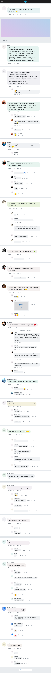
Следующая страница (25, 669)
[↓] (23, 14)
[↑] (20, 14)
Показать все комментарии (25, 210)
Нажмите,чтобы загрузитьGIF (21, 306)
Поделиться (25, 14)
